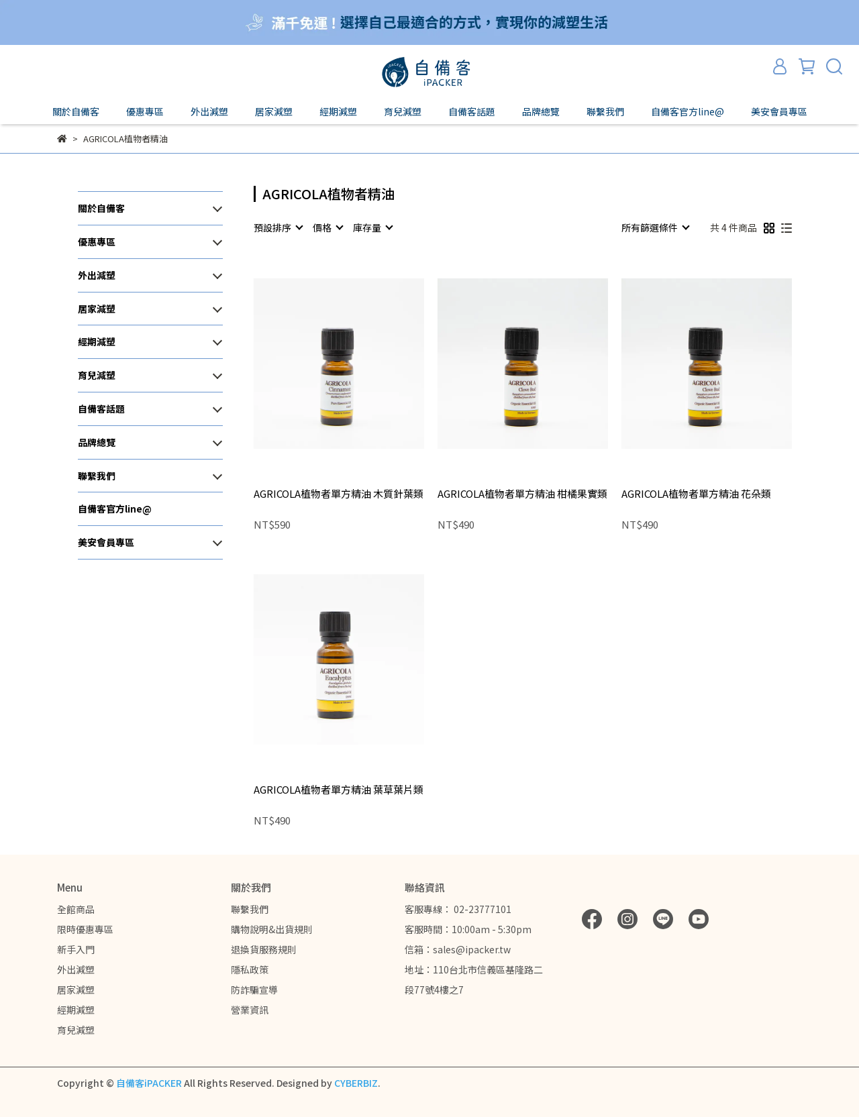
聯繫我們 (249, 909)
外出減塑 (76, 969)
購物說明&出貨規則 (272, 929)
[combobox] (278, 227)
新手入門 (76, 949)
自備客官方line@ (687, 111)
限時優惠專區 (85, 929)
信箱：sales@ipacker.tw (458, 949)
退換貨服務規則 (264, 949)
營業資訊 (249, 1009)
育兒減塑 (76, 1029)
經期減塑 (76, 1009)
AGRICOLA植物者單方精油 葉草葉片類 (338, 790)
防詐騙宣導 (254, 989)
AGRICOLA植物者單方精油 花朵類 (696, 494)
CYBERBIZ (356, 1082)
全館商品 (76, 909)
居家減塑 (76, 989)
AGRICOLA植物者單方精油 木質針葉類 (338, 494)
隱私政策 (249, 969)
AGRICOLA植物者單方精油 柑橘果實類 (522, 494)
